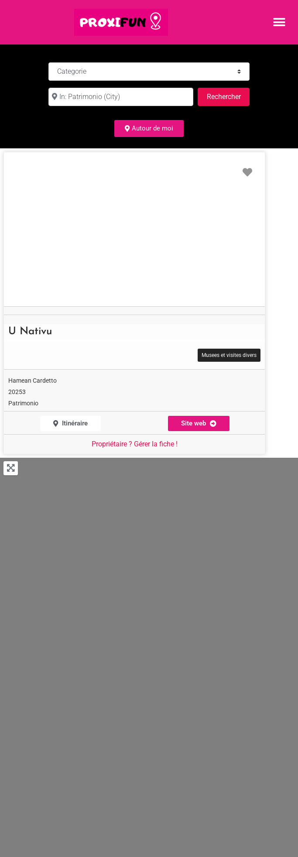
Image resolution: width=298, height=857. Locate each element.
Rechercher (228, 96)
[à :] (120, 97)
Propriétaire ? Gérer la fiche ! (135, 444)
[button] (279, 22)
